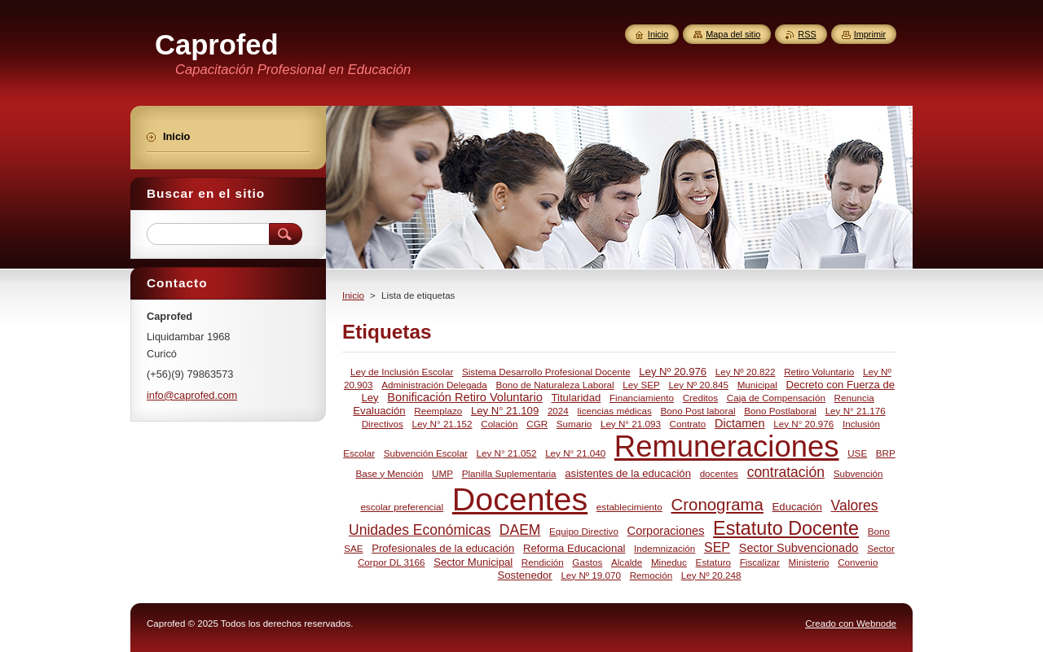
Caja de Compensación (776, 397)
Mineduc (669, 562)
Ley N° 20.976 (803, 423)
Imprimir (870, 34)
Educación (797, 507)
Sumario (574, 423)
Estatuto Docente (786, 528)
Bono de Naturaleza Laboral (555, 384)
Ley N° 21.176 (855, 410)
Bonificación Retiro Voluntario (464, 397)
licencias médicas (614, 410)
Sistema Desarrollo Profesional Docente (546, 371)
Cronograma (717, 505)
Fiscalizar (760, 562)
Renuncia (854, 397)
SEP (717, 547)
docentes (719, 473)
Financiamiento (642, 397)
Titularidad (576, 398)
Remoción (651, 575)
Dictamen (740, 423)
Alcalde (626, 562)
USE (857, 453)
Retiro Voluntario (819, 371)
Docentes (520, 499)
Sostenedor (525, 575)
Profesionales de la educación (443, 548)
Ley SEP (641, 384)
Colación (499, 423)
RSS (807, 34)
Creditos (700, 397)
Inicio (353, 295)
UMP (442, 473)
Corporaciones (666, 530)
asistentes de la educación (628, 473)
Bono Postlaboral (780, 410)
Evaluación (379, 411)
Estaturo (713, 562)
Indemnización (664, 548)
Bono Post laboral (698, 410)
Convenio (858, 562)
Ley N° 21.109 (505, 411)
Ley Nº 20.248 (711, 575)
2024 (558, 410)
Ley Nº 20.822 (745, 371)
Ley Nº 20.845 (698, 384)
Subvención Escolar (426, 453)
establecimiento (629, 506)
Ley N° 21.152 (442, 423)
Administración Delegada (434, 384)
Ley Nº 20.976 (672, 371)
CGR (537, 423)
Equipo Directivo (583, 531)
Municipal (757, 384)
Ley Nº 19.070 (591, 575)
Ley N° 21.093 (631, 423)
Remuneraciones (726, 446)
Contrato (688, 423)
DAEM (520, 530)
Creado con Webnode (850, 623)
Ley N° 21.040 (575, 453)
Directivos (382, 423)
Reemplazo (438, 410)
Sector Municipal (473, 562)
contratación (786, 472)
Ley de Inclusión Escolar (401, 371)
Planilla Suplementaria (509, 473)
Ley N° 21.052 (506, 453)
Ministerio (809, 562)
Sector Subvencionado (799, 547)
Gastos (587, 562)
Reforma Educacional (574, 548)
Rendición (543, 562)
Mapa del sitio (733, 34)
